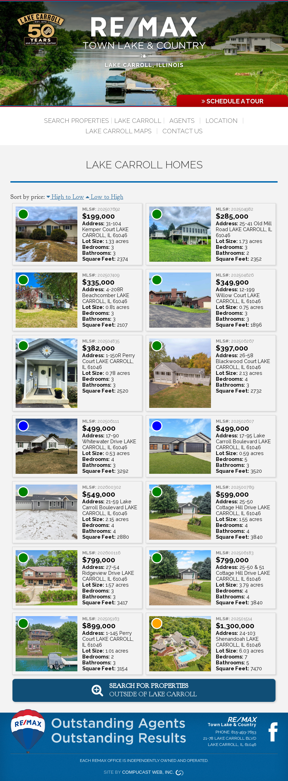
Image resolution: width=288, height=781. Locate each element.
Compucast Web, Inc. (148, 772)
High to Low (65, 197)
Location (221, 120)
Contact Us (182, 131)
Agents (182, 120)
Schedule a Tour (232, 101)
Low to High (104, 197)
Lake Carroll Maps (118, 131)
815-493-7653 (243, 732)
